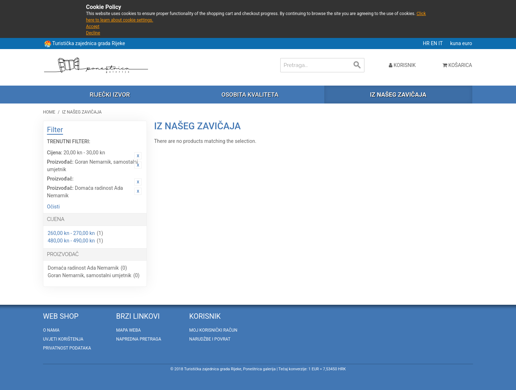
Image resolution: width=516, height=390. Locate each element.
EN (434, 43)
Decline (93, 32)
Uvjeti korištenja (63, 339)
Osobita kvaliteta (249, 94)
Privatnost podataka (67, 348)
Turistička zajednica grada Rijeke (88, 43)
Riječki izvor (110, 94)
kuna (456, 43)
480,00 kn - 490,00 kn (71, 241)
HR (427, 43)
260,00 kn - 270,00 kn (71, 233)
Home (49, 112)
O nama (51, 330)
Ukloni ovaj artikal (138, 155)
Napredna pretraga (138, 339)
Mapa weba (128, 330)
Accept (92, 26)
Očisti (53, 207)
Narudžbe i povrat (209, 339)
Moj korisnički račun (213, 330)
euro (467, 43)
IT (441, 43)
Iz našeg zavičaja (398, 94)
